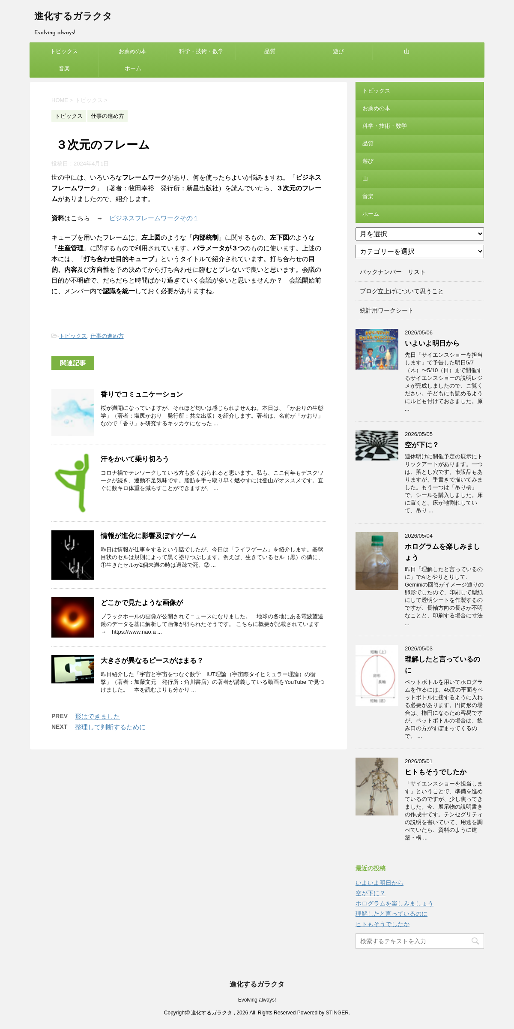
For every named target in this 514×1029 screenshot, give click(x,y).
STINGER (337, 1013)
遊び (338, 51)
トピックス (64, 51)
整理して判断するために (110, 727)
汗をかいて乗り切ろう (135, 459)
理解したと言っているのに (391, 913)
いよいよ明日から (432, 343)
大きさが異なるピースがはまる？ (152, 660)
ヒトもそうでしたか (435, 772)
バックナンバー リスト (393, 271)
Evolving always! (257, 1000)
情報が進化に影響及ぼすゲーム (149, 535)
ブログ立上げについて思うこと (402, 291)
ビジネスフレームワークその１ (154, 218)
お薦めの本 (132, 51)
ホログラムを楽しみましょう (394, 903)
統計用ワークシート (387, 310)
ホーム (133, 68)
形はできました (97, 716)
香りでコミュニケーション (142, 394)
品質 (269, 51)
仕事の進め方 (107, 336)
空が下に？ (422, 444)
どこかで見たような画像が (142, 602)
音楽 (64, 68)
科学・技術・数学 (201, 51)
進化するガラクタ (73, 17)
